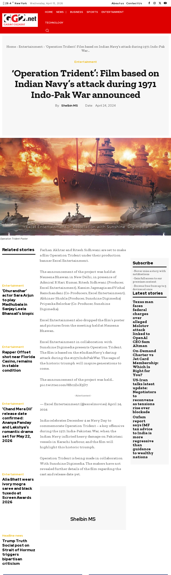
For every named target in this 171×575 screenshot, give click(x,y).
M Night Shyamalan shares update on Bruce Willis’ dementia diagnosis (42, 551)
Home (11, 47)
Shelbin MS (69, 105)
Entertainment (31, 47)
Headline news (11, 491)
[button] (47, 30)
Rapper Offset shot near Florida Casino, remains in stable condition (17, 346)
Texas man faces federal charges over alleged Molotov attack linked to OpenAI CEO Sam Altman (144, 312)
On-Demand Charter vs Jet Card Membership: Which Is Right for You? (143, 334)
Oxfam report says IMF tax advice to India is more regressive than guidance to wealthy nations (143, 379)
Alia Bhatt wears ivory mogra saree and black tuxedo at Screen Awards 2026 (18, 453)
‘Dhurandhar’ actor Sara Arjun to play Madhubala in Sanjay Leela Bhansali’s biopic (17, 297)
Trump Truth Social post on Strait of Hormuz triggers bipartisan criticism (17, 501)
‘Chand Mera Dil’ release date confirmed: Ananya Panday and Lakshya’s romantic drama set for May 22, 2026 (18, 399)
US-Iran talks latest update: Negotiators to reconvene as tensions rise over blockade (143, 355)
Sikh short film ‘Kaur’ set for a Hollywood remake (128, 551)
